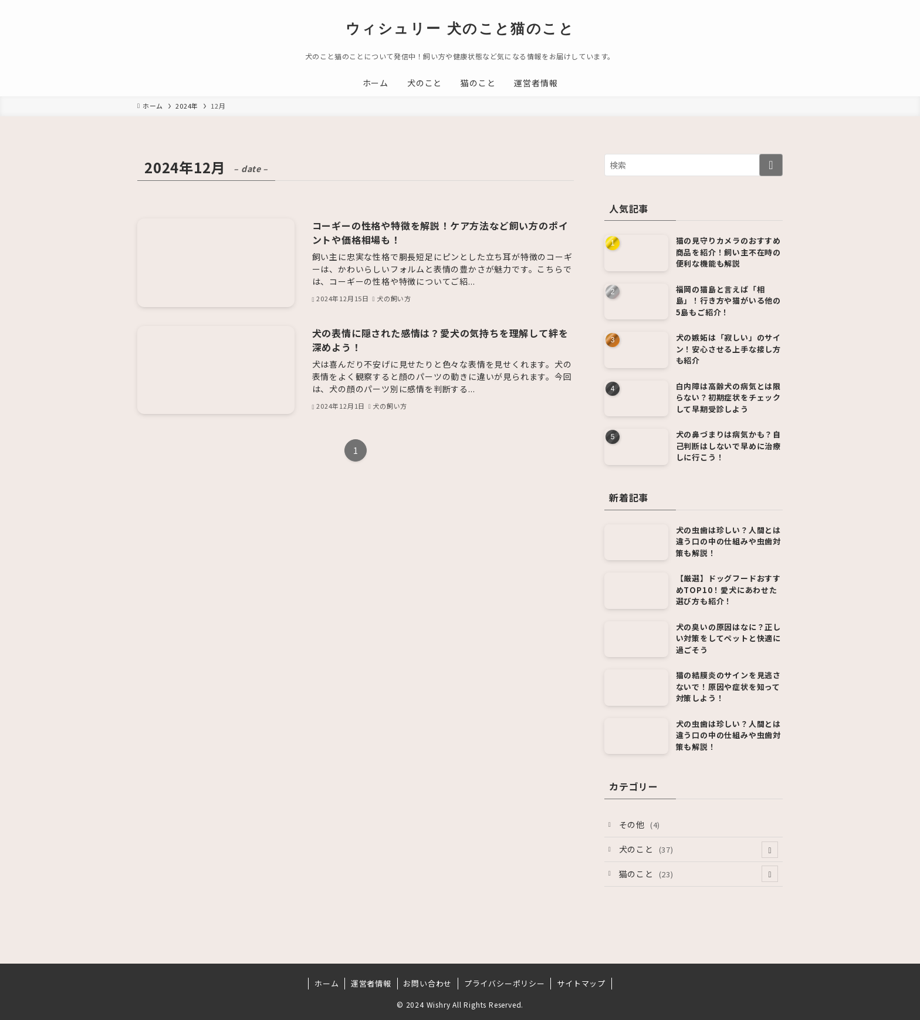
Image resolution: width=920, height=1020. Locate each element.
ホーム (326, 983)
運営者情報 (371, 983)
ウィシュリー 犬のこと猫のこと (460, 29)
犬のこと (699, 849)
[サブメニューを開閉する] (770, 849)
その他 (640, 824)
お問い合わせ (427, 983)
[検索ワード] (693, 165)
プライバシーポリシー (504, 983)
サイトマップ (581, 983)
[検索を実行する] (771, 165)
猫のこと (699, 874)
